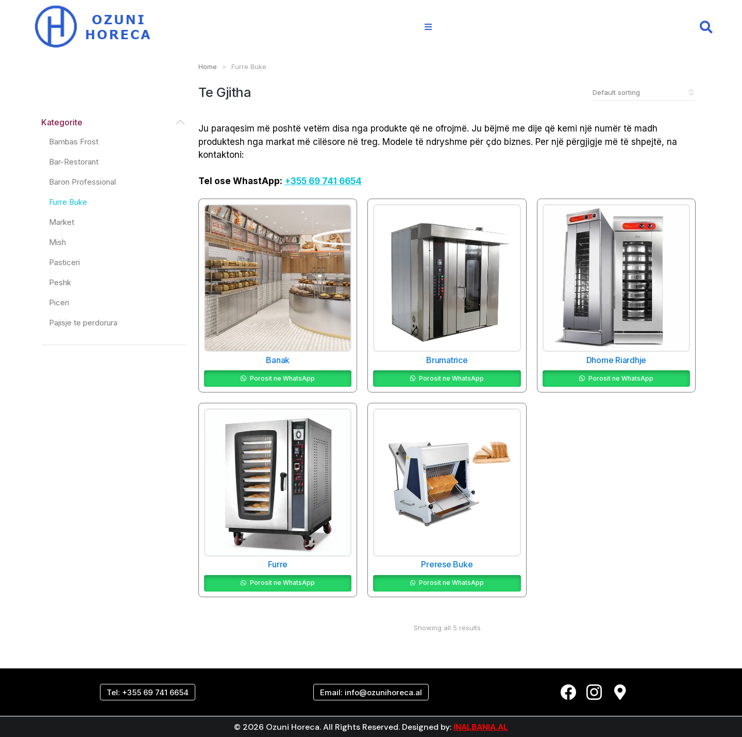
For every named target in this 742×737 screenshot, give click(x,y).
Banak (278, 360)
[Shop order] (644, 92)
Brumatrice (447, 360)
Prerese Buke (447, 565)
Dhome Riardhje (616, 360)
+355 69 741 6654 (323, 181)
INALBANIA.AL (480, 727)
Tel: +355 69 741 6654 (148, 692)
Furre (278, 565)
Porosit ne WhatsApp (282, 378)
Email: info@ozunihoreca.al (371, 692)
